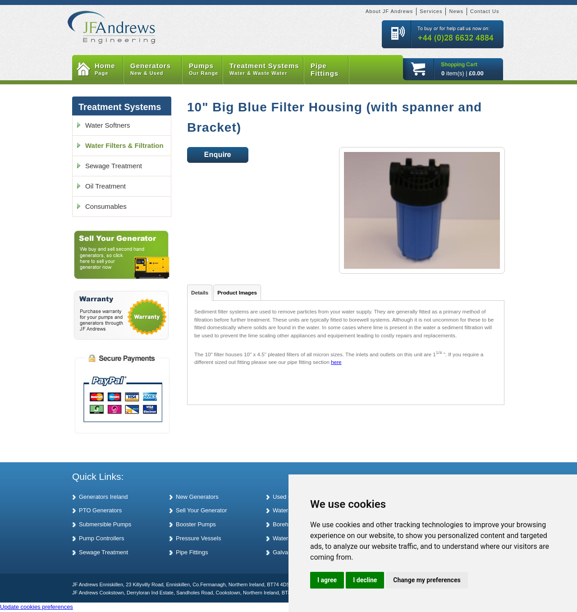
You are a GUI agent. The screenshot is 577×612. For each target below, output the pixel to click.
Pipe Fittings (325, 69)
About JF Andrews (389, 11)
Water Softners (107, 125)
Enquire (217, 155)
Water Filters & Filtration (124, 145)
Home (109, 69)
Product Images (237, 292)
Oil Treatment (105, 186)
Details (199, 292)
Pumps (206, 69)
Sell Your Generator (201, 510)
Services (431, 11)
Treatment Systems (266, 69)
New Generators (197, 496)
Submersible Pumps (105, 524)
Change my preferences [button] (426, 580)
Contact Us (484, 11)
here (336, 362)
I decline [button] (365, 580)
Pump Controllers (101, 538)
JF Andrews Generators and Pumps (112, 22)
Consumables (106, 206)
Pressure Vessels (198, 538)
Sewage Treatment (113, 166)
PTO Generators (100, 510)
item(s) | (462, 73)
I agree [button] (327, 580)
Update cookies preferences (36, 606)
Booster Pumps (196, 524)
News (456, 11)
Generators (156, 69)
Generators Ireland (103, 496)
